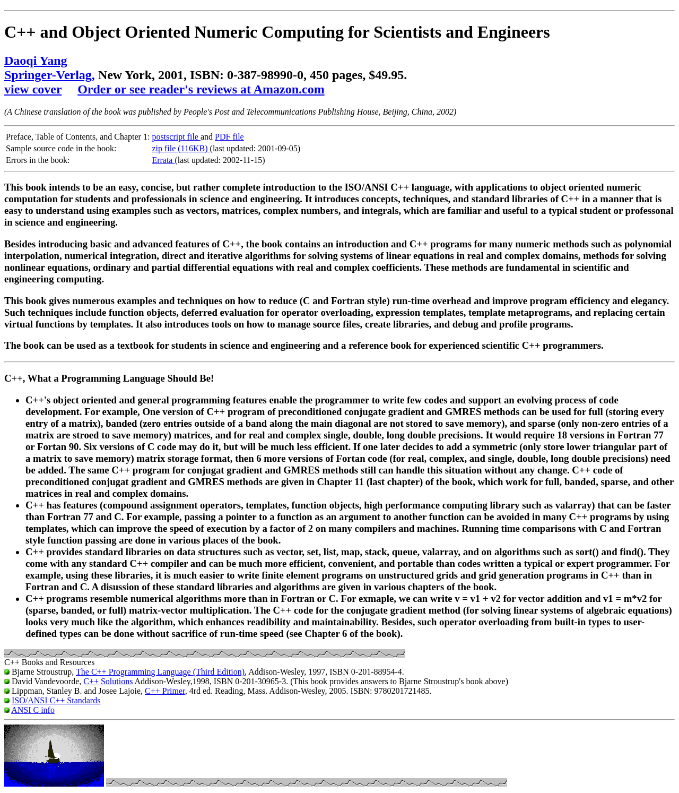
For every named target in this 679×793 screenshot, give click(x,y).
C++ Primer (165, 690)
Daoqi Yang (35, 60)
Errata (163, 160)
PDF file (229, 136)
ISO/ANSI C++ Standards (56, 700)
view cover (33, 89)
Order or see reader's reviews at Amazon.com (200, 89)
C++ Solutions (108, 681)
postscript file (176, 136)
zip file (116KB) (181, 148)
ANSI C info (33, 709)
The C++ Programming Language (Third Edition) (160, 671)
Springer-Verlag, (49, 75)
